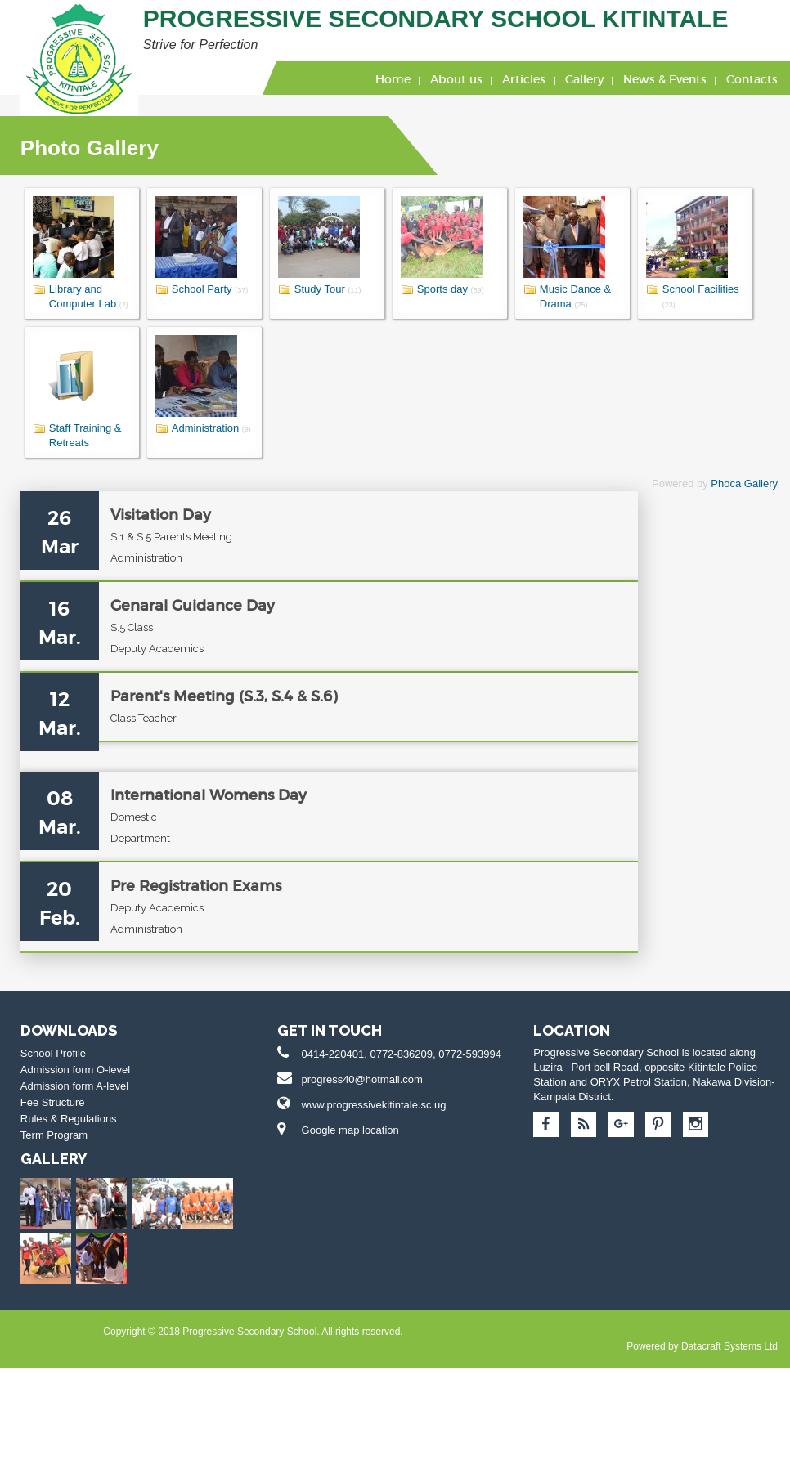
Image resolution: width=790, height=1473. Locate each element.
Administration (193, 428)
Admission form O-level (63, 1189)
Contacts (752, 79)
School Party (189, 289)
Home (393, 79)
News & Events (665, 79)
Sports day (430, 289)
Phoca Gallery (744, 483)
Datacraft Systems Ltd (273, 1451)
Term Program (41, 1254)
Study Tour (307, 289)
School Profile (41, 1172)
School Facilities (688, 289)
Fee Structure (40, 1222)
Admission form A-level (62, 1205)
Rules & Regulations (56, 1238)
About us (456, 79)
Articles (523, 79)
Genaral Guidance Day (149, 635)
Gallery (584, 79)
